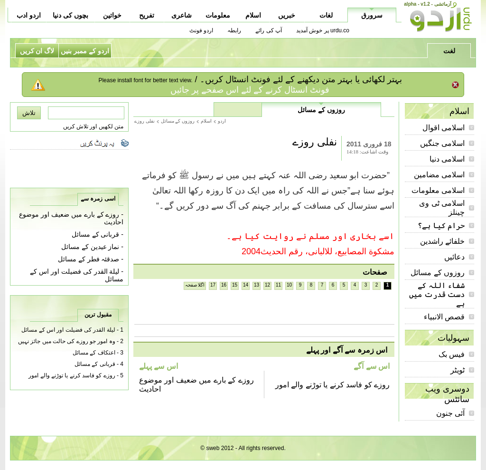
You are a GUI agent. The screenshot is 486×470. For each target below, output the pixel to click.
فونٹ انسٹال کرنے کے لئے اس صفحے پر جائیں (249, 90)
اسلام (206, 121)
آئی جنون (450, 413)
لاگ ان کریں (37, 51)
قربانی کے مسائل (96, 234)
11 (278, 285)
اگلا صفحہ (195, 285)
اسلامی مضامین (439, 175)
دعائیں (454, 257)
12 (267, 285)
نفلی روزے (144, 121)
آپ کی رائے (268, 30)
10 (289, 285)
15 (234, 285)
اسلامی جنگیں (442, 143)
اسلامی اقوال (443, 128)
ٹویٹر (457, 370)
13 (256, 285)
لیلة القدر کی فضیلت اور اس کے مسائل (68, 329)
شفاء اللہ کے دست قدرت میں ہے (437, 294)
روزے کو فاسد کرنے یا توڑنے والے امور (332, 385)
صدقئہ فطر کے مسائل (89, 259)
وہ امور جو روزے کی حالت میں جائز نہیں (66, 341)
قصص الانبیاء (444, 317)
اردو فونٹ (201, 30)
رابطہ (234, 30)
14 (245, 285)
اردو (222, 121)
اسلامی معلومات (438, 190)
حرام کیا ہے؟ (441, 225)
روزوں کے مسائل (438, 273)
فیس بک (452, 354)
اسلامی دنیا (447, 159)
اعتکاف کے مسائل (94, 352)
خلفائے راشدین (442, 241)
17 (212, 285)
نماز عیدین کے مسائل (90, 246)
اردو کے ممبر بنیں (85, 51)
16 (223, 285)
